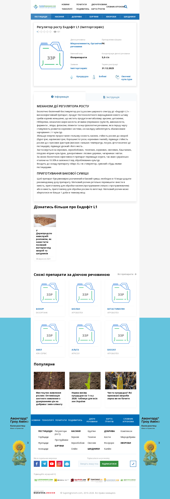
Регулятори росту (61, 432)
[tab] (60, 96)
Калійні (107, 448)
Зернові (75, 437)
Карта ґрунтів (98, 9)
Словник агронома (115, 6)
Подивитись (82, 9)
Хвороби (111, 16)
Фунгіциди (43, 442)
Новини (65, 4)
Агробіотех (77, 312)
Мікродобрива (127, 437)
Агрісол (75, 353)
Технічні (92, 437)
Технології (67, 9)
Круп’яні (92, 431)
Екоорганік (42, 312)
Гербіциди (43, 437)
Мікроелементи (79, 43)
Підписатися (109, 463)
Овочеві (92, 442)
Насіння (59, 16)
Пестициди (41, 16)
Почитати (81, 4)
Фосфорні (109, 442)
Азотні (107, 437)
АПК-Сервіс (41, 353)
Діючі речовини (99, 4)
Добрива (77, 16)
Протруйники (61, 439)
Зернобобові (77, 442)
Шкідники (129, 16)
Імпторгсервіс (78, 68)
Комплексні (126, 431)
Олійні (74, 448)
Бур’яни (94, 16)
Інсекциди (43, 448)
